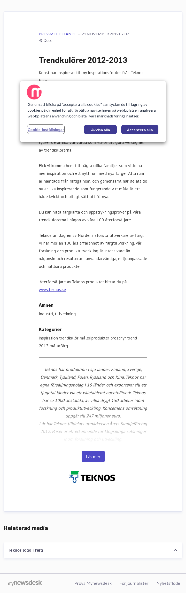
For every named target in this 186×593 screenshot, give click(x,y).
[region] (93, 111)
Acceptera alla (140, 129)
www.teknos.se (52, 289)
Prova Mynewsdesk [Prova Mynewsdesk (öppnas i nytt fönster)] (93, 583)
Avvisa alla (100, 129)
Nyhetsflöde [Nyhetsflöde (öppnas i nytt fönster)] (168, 583)
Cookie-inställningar (46, 129)
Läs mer (93, 456)
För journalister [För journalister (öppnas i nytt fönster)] (133, 583)
